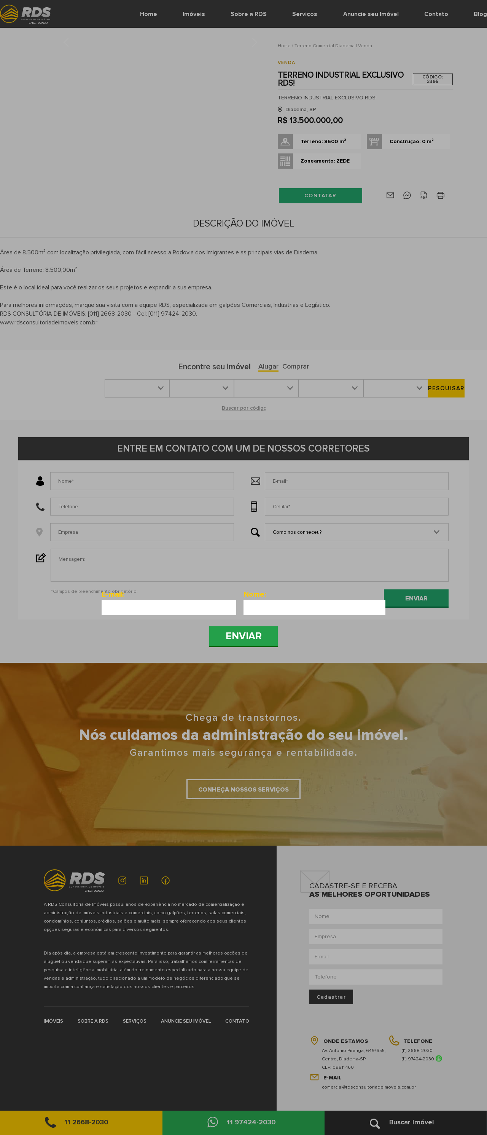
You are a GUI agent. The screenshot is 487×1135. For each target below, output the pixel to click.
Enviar (244, 636)
